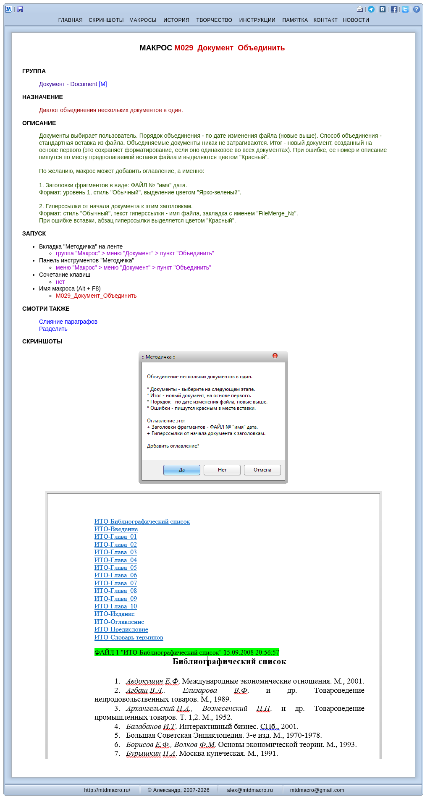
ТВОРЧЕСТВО (215, 20)
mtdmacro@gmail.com (317, 790)
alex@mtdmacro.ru (250, 790)
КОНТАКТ (326, 20)
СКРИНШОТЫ (106, 20)
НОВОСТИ (356, 20)
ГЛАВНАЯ (70, 20)
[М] (103, 84)
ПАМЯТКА (295, 20)
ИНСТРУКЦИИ (257, 20)
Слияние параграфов (68, 321)
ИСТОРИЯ (177, 20)
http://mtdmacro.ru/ (107, 790)
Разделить (53, 328)
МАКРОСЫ (143, 20)
